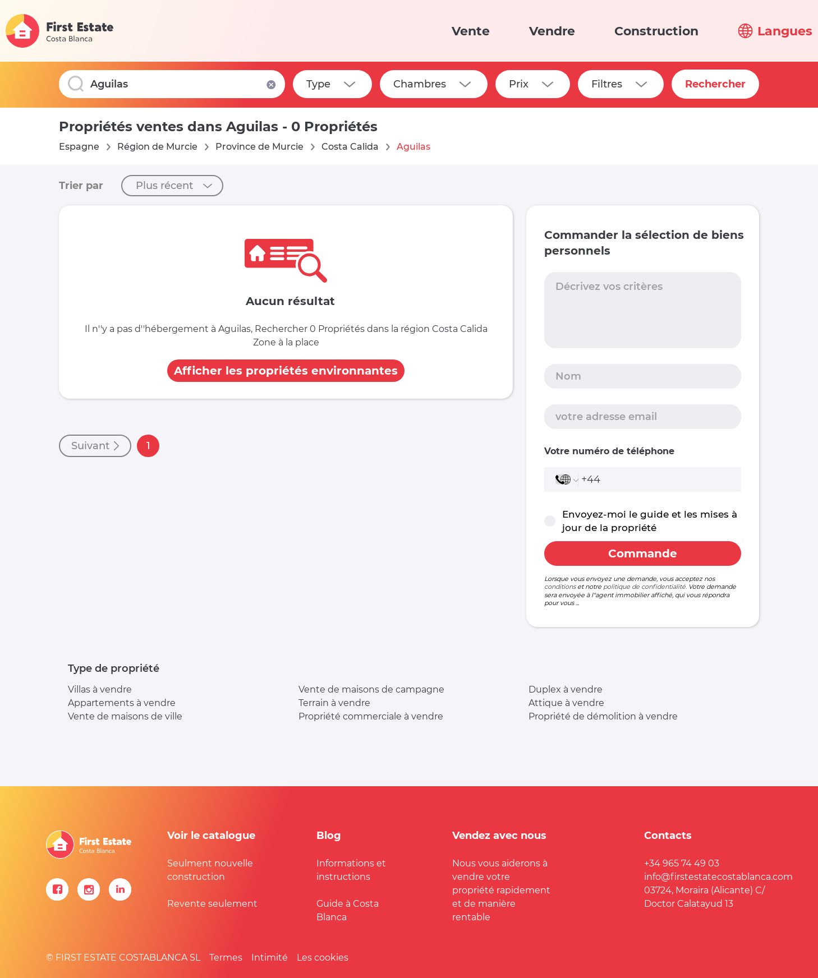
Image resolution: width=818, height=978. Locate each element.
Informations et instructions (351, 870)
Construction (656, 31)
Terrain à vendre (334, 703)
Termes (225, 957)
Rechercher (715, 84)
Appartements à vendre (122, 703)
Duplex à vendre (566, 689)
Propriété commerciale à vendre (370, 716)
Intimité (269, 957)
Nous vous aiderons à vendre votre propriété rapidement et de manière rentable (501, 890)
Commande (642, 553)
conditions (560, 587)
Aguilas (413, 146)
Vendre (552, 31)
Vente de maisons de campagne (371, 689)
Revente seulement (212, 903)
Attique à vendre (566, 703)
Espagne (79, 146)
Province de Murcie (259, 146)
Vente (471, 31)
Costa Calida (350, 146)
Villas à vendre (100, 689)
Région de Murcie (157, 146)
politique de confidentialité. (645, 587)
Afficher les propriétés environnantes (286, 370)
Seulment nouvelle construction (210, 870)
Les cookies (322, 957)
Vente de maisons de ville (125, 716)
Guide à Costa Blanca (347, 910)
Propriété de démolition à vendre (603, 716)
